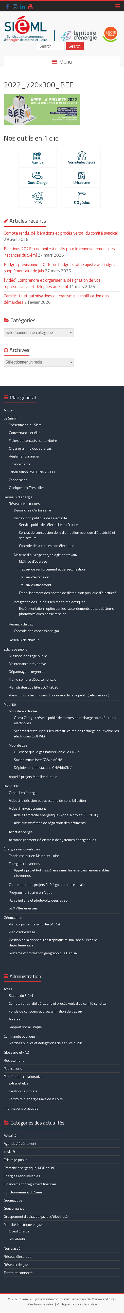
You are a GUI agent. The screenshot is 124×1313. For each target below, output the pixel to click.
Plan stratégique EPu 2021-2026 (33, 687)
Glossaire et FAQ (16, 1052)
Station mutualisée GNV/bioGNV (38, 759)
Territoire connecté (18, 1272)
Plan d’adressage (22, 932)
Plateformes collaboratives (24, 1076)
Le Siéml (10, 418)
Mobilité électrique (23, 711)
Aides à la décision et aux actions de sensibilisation (47, 800)
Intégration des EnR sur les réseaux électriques (49, 601)
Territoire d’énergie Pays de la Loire (36, 1098)
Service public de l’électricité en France (48, 524)
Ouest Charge (19, 1231)
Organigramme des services (30, 448)
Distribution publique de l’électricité (40, 518)
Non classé (12, 1248)
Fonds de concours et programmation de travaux (45, 1011)
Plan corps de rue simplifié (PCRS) (34, 924)
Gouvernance (14, 1208)
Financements (19, 464)
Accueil (9, 410)
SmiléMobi (17, 1239)
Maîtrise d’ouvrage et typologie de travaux (45, 554)
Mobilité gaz (18, 745)
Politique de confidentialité (77, 1304)
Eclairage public (15, 649)
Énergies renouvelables (22, 849)
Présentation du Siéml (25, 424)
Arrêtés (14, 1019)
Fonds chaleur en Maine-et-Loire (34, 855)
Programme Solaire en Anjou (30, 892)
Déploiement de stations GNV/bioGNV (43, 767)
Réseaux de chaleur (24, 639)
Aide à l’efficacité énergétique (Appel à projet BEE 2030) (56, 814)
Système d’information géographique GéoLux (43, 953)
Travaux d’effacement (35, 584)
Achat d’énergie (21, 831)
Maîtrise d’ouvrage (33, 561)
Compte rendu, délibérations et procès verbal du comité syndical (61, 233)
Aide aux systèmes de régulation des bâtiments (50, 822)
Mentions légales (40, 1304)
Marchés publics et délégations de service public (45, 1042)
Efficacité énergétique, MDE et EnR (30, 1167)
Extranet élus (18, 1083)
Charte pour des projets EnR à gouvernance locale (47, 884)
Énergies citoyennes (24, 863)
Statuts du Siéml (21, 995)
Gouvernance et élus (24, 432)
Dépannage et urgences (27, 671)
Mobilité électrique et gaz (23, 1224)
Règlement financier (24, 456)
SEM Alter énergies (23, 908)
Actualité (10, 1135)
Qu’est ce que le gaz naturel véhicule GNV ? (46, 751)
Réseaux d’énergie (18, 497)
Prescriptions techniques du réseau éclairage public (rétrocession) (59, 695)
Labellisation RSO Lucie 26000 (32, 471)
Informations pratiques (21, 1108)
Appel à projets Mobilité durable (33, 776)
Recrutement (14, 1060)
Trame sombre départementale (32, 679)
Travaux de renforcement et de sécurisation (52, 569)
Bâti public (11, 786)
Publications (13, 1068)
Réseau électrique (17, 1256)
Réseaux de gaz (21, 624)
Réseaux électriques (24, 503)
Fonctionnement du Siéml (23, 1192)
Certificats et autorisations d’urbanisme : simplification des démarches (56, 299)
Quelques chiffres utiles (27, 487)
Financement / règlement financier (30, 1184)
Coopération (18, 479)
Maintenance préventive (27, 663)
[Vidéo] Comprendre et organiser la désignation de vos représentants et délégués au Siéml (52, 283)
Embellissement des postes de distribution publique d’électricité (67, 592)
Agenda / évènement (20, 1143)
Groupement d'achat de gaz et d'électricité (36, 1216)
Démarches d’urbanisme (32, 510)
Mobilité (10, 704)
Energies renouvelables (22, 1175)
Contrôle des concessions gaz (37, 630)
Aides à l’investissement (27, 808)
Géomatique (13, 917)
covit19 (9, 1151)
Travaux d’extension (34, 577)
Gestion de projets (23, 1091)
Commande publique (19, 1036)
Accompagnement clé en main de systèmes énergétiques (52, 839)
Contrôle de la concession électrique (46, 545)
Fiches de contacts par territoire (33, 440)
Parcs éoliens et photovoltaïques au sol (38, 900)
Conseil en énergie (23, 792)
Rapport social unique (25, 1027)
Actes (8, 989)
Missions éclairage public (28, 655)
